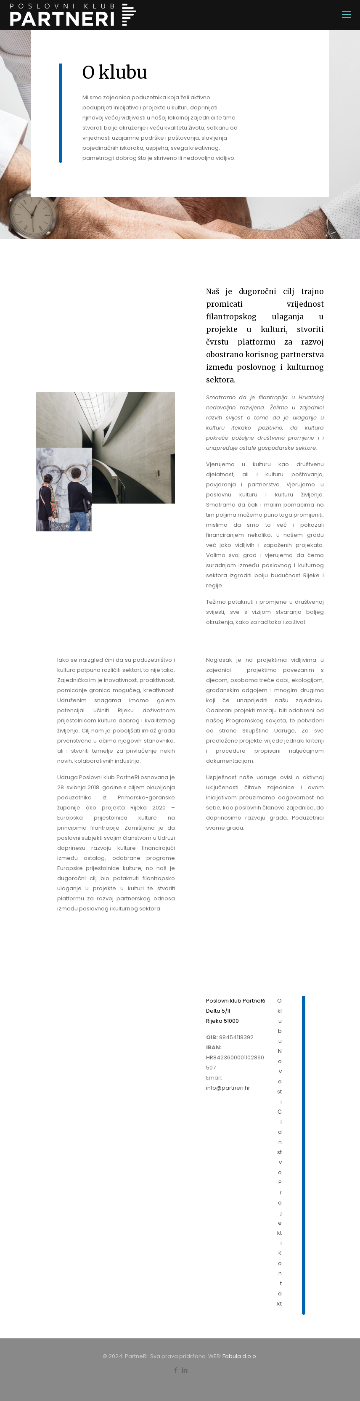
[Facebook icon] (175, 1370)
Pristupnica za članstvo (96, 1025)
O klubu (279, 1021)
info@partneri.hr (228, 1088)
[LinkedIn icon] (184, 1370)
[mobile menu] (346, 15)
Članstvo (279, 1142)
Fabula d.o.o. (239, 1356)
